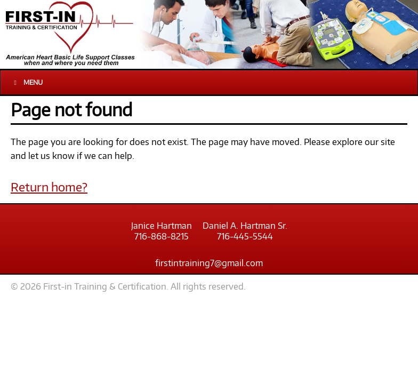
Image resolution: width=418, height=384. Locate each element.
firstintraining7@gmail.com (209, 263)
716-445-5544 (245, 236)
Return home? (49, 186)
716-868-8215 (161, 236)
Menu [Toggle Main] (27, 82)
